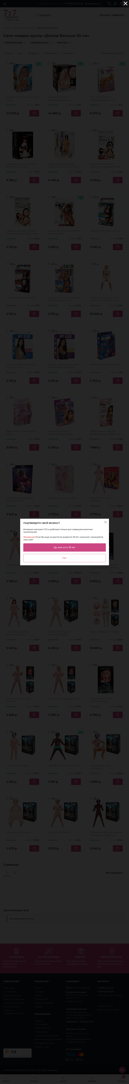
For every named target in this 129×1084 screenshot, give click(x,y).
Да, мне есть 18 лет (64, 547)
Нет (64, 558)
